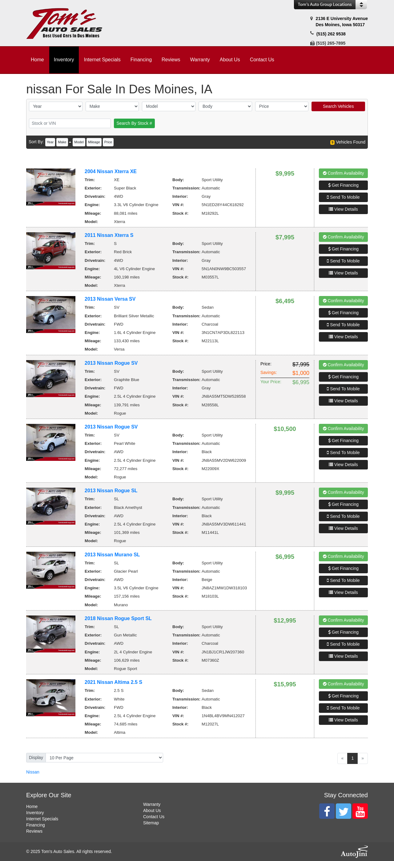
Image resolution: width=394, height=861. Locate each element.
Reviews (34, 831)
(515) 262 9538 (331, 33)
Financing (35, 824)
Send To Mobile (343, 197)
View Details (343, 209)
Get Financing (343, 185)
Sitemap (151, 822)
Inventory (35, 812)
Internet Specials (42, 818)
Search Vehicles (338, 106)
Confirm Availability (343, 173)
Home (32, 806)
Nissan (32, 772)
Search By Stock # (134, 123)
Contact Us (153, 816)
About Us (152, 810)
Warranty (151, 804)
